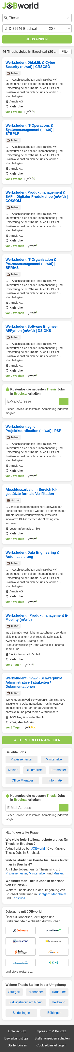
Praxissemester (21, 759)
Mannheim (58, 894)
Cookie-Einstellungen (51, 1045)
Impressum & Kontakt (51, 1031)
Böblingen (54, 1012)
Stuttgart (44, 894)
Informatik (55, 780)
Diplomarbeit (34, 770)
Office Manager (22, 780)
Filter (65, 51)
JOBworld (38, 848)
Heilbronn (58, 1002)
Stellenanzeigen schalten (52, 1038)
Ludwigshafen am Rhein (26, 1002)
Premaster (59, 770)
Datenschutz (17, 1031)
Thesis (12, 52)
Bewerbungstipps (16, 1038)
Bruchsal (39, 52)
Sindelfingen (21, 1012)
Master (13, 770)
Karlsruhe (18, 898)
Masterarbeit (54, 759)
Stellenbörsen (17, 1045)
